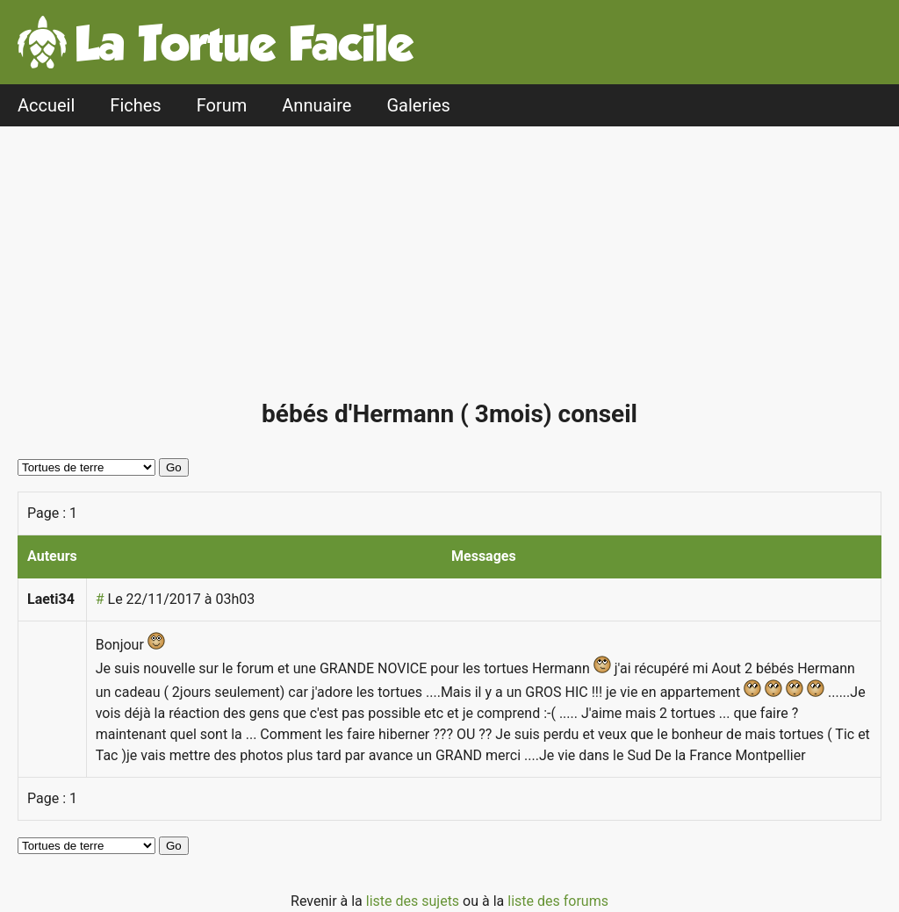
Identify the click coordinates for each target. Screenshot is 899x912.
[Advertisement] (454, 270)
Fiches (135, 105)
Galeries (418, 105)
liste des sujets (414, 901)
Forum (222, 105)
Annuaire (316, 105)
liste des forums (557, 901)
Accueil (46, 105)
